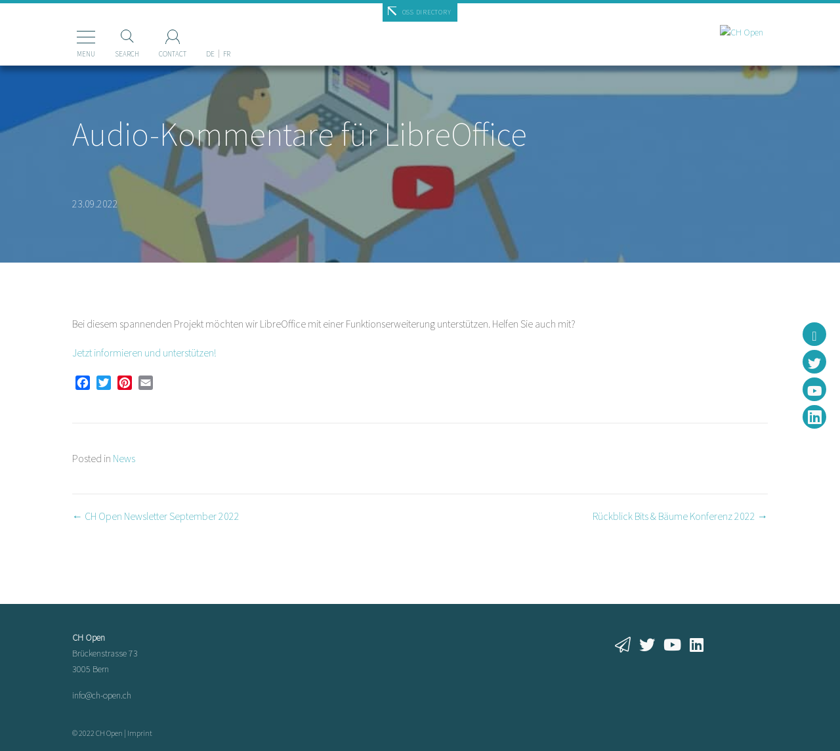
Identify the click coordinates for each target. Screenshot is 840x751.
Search (109, 53)
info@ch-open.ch (101, 695)
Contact (155, 53)
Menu (68, 53)
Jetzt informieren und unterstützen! (144, 352)
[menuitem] (192, 32)
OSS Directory (427, 12)
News (124, 458)
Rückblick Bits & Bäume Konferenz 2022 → (680, 516)
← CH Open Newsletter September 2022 (156, 516)
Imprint (139, 733)
